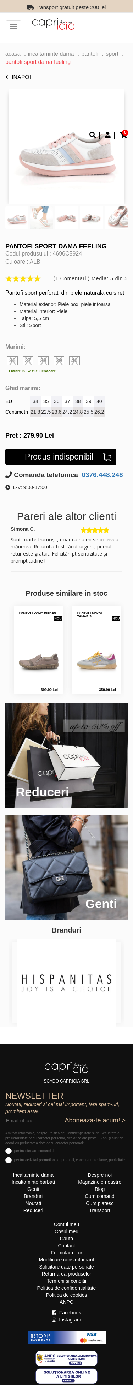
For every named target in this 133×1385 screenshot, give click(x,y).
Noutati (33, 1203)
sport (112, 54)
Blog (100, 1189)
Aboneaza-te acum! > (95, 1120)
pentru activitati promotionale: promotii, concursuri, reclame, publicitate (69, 1160)
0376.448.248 (101, 475)
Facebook (66, 1312)
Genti (33, 1189)
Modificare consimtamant (66, 1260)
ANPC (66, 1302)
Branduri (33, 1196)
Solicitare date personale (66, 1267)
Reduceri (33, 1210)
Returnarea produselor (66, 1274)
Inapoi (18, 77)
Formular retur (66, 1252)
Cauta (66, 1238)
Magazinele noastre (99, 1182)
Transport (99, 1210)
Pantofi (89, 54)
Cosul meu (66, 1231)
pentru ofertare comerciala (35, 1151)
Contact (66, 1245)
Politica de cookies (66, 1295)
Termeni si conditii (66, 1281)
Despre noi (100, 1175)
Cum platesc (99, 1203)
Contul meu (66, 1224)
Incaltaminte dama (51, 54)
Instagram (66, 1320)
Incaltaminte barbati (33, 1182)
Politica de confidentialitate (66, 1288)
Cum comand (100, 1196)
